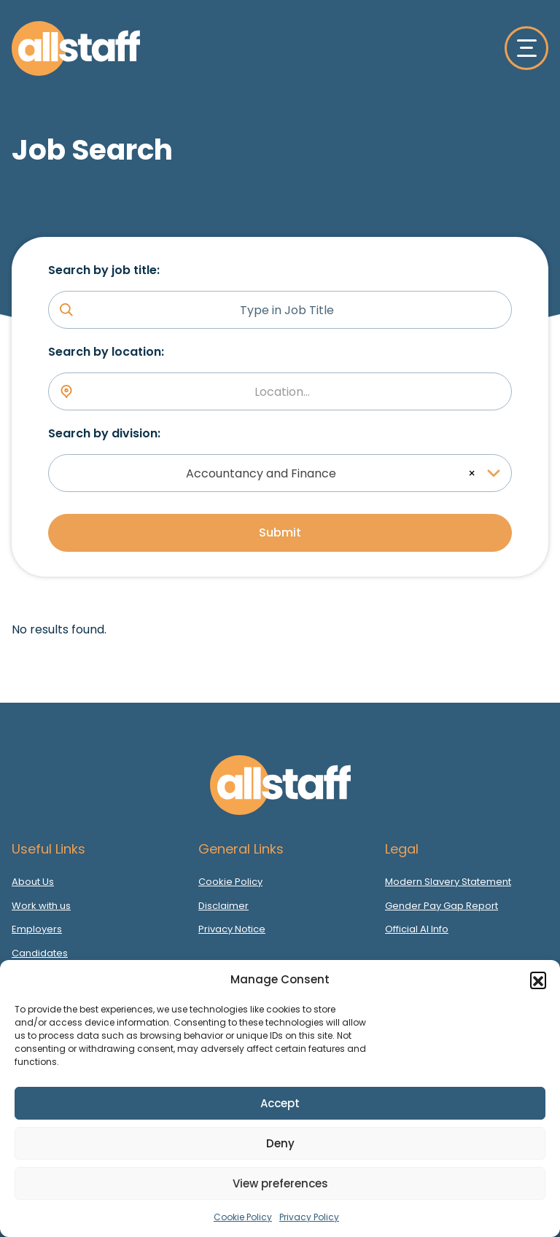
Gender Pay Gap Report (441, 906)
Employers (37, 929)
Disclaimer (223, 906)
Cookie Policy (243, 1217)
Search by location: (106, 351)
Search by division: (104, 433)
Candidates (40, 953)
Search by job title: (104, 270)
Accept (280, 1103)
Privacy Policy (309, 1217)
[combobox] (280, 391)
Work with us (41, 906)
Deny (280, 1143)
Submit (280, 532)
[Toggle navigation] (526, 48)
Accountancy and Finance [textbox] (261, 473)
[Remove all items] (469, 473)
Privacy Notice (231, 929)
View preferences (280, 1183)
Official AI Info (416, 929)
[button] (538, 979)
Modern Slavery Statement (448, 882)
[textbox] (286, 392)
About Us (33, 882)
